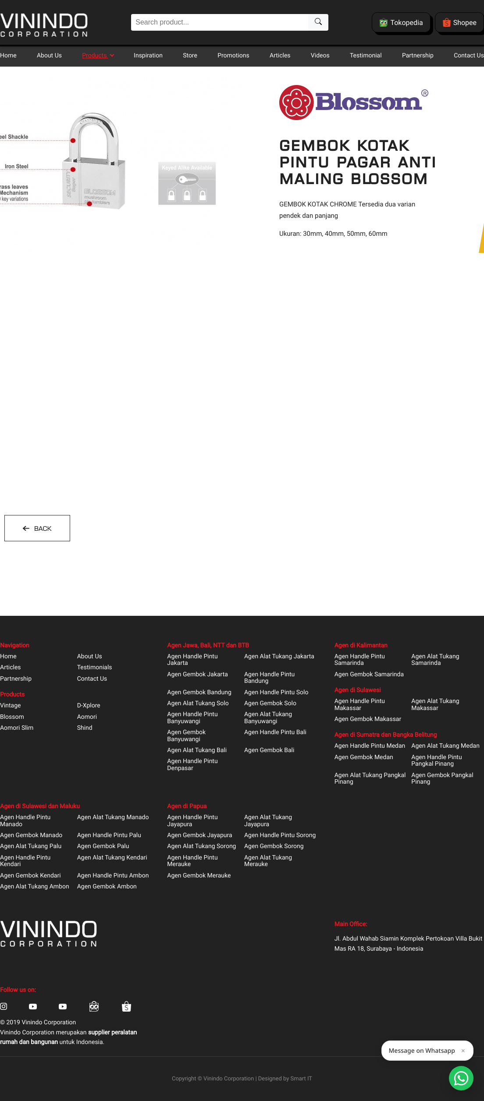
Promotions (233, 55)
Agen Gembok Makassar (368, 719)
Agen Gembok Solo (270, 703)
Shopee (459, 22)
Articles (280, 55)
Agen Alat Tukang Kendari (112, 858)
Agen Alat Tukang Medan (445, 746)
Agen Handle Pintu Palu (109, 835)
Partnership (418, 55)
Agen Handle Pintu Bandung (269, 678)
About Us (49, 55)
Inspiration (148, 55)
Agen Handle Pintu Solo (276, 692)
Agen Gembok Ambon (107, 887)
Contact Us (469, 55)
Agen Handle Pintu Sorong (280, 835)
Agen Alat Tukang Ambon (34, 887)
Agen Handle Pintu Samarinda (360, 660)
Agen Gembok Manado (31, 835)
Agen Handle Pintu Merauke (192, 861)
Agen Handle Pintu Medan (370, 746)
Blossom (12, 717)
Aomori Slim (16, 728)
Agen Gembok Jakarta (197, 674)
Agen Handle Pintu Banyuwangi (192, 718)
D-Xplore (88, 706)
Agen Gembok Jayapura (199, 835)
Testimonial (366, 55)
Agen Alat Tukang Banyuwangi (268, 718)
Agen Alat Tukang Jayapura (268, 821)
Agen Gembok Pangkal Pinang (442, 778)
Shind (85, 728)
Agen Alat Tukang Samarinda (435, 660)
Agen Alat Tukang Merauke (268, 861)
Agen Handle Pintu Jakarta (192, 660)
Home (8, 55)
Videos (320, 55)
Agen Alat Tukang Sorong (201, 846)
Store (190, 55)
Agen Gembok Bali (269, 750)
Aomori (87, 717)
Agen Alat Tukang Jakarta (279, 656)
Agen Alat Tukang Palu (30, 846)
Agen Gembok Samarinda (369, 674)
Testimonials (94, 667)
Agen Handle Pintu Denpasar (192, 764)
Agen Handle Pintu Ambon (113, 876)
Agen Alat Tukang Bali (197, 750)
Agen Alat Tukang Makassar (435, 704)
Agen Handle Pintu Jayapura (192, 821)
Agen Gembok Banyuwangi (186, 735)
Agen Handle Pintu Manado (25, 821)
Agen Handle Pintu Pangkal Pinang (436, 760)
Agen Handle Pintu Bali (275, 732)
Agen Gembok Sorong (274, 846)
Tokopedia (401, 22)
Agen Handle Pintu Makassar (360, 704)
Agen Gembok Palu (103, 846)
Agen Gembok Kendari (30, 876)
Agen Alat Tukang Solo (197, 703)
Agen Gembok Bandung (199, 692)
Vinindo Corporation (228, 1079)
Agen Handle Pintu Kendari (25, 861)
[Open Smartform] (461, 1078)
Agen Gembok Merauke (199, 876)
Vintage (10, 706)
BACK (42, 528)
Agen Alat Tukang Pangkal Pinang (370, 778)
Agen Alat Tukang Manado (113, 817)
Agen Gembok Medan (364, 757)
